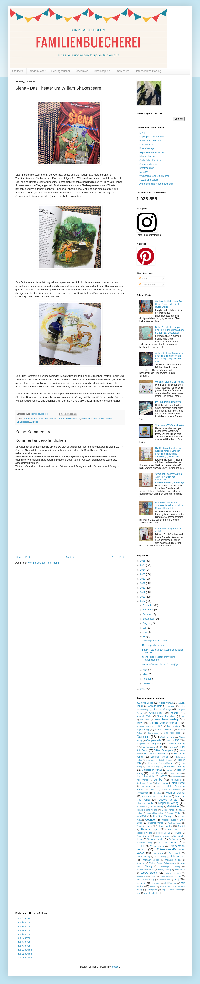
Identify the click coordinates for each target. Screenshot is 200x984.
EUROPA (173, 747)
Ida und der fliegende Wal (168, 402)
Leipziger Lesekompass (151, 136)
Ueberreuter (177, 856)
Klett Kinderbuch (171, 789)
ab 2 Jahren (24, 918)
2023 (143, 574)
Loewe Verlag (168, 799)
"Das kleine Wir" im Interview (170, 425)
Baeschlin (144, 720)
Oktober (147, 614)
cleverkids (156, 883)
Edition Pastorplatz (163, 750)
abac (179, 876)
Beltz (139, 723)
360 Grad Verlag (145, 703)
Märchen (143, 172)
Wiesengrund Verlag (170, 866)
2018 (143, 596)
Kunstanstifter (148, 796)
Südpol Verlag (168, 842)
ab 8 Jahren (24, 941)
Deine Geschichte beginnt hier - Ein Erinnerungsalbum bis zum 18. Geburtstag (169, 330)
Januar (147, 683)
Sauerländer (143, 836)
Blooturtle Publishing (145, 726)
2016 (143, 689)
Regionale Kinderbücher (151, 152)
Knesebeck (142, 792)
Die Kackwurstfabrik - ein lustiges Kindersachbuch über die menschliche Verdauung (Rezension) (168, 452)
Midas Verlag (157, 806)
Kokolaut (157, 793)
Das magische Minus (153, 645)
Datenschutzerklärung (148, 71)
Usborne (140, 863)
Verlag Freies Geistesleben (162, 863)
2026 (143, 560)
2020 (143, 587)
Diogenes (141, 744)
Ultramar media (172, 860)
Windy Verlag (164, 869)
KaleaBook (176, 780)
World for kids (173, 873)
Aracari (171, 706)
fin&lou (153, 887)
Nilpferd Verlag (174, 813)
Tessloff (140, 846)
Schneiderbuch (154, 839)
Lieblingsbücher (60, 71)
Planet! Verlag (165, 826)
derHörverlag (170, 883)
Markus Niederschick (70, 418)
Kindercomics (146, 144)
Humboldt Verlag (175, 773)
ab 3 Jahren (24, 922)
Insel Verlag (142, 780)
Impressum (122, 71)
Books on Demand (164, 729)
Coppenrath (153, 740)
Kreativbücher (146, 168)
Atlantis (174, 713)
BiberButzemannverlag (164, 722)
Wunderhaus (142, 876)
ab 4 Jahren (24, 926)
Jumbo (158, 779)
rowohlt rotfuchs (151, 893)
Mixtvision (173, 806)
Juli (145, 627)
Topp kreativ (175, 853)
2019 (143, 592)
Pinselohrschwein (89, 418)
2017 (143, 601)
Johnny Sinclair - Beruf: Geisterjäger (160, 664)
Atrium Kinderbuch (166, 716)
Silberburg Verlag (144, 843)
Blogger (115, 967)
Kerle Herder (162, 783)
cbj (177, 879)
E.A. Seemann (148, 747)
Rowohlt (177, 833)
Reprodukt (173, 829)
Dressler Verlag (176, 743)
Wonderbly (180, 869)
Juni (145, 632)
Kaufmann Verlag (144, 783)
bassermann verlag (145, 879)
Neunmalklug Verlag (154, 813)
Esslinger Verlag (160, 756)
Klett (153, 789)
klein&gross (152, 890)
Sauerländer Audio (162, 836)
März (146, 674)
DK (177, 740)
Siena (101, 418)
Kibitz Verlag (178, 783)
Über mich (82, 71)
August (147, 623)
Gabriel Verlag (153, 766)
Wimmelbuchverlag (145, 869)
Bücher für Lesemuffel (150, 140)
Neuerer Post (23, 557)
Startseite (18, 71)
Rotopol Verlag (163, 833)
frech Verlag (165, 886)
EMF (161, 747)
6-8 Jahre (28, 418)
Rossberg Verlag (144, 833)
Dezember (148, 605)
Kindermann (146, 786)
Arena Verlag (162, 709)
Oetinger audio (169, 820)
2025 (143, 565)
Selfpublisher (175, 839)
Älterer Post (118, 557)
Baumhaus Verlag (166, 719)
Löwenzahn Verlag (145, 803)
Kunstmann (165, 796)
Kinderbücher (37, 71)
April (145, 670)
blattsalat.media (52, 418)
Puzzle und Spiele (148, 179)
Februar (147, 678)
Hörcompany (176, 776)
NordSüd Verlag (162, 816)
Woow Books (149, 872)
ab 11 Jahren (25, 953)
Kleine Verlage (146, 148)
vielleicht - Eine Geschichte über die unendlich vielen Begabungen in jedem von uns (169, 357)
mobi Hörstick (176, 890)
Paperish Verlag (155, 823)
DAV (169, 740)
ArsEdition (155, 712)
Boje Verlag (143, 729)
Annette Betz (155, 706)
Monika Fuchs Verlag (147, 810)
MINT (142, 132)
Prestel (181, 826)
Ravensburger (149, 829)
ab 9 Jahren (24, 946)
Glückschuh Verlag (152, 770)
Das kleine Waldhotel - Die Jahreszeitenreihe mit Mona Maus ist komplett (169, 505)
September (149, 618)
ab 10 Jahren (25, 949)
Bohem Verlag (174, 726)
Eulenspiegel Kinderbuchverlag (159, 760)
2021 (143, 583)
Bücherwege (153, 733)
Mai (145, 636)
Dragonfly (156, 743)
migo (164, 890)
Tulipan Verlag (143, 856)
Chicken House (167, 737)
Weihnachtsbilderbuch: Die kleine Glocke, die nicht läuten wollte (169, 304)
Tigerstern (157, 853)
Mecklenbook (142, 807)
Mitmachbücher (147, 156)
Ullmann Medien (151, 860)
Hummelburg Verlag (146, 776)
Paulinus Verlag (174, 823)
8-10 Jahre (39, 418)
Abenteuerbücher (148, 164)
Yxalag (153, 876)
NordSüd (141, 816)
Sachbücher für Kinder (150, 160)
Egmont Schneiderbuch (156, 753)
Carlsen (143, 737)
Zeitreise (34, 422)
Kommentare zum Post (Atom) (43, 562)
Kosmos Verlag (175, 792)
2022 (143, 578)
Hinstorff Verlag (156, 773)
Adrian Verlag (166, 703)
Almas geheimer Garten (154, 640)
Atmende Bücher (144, 716)
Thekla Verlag (157, 846)
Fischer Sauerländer (161, 763)
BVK (183, 716)
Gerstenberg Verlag (174, 766)
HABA (170, 770)
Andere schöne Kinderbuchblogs (156, 184)
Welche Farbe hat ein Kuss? (169, 381)
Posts (143, 278)
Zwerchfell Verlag (166, 876)
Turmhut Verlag (160, 856)
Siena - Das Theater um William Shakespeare (158, 658)
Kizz (159, 786)
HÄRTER (163, 776)
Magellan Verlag (168, 803)
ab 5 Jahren (24, 930)
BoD (160, 726)
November (148, 609)
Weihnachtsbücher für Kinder (154, 176)
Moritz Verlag (168, 810)
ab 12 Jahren (25, 957)
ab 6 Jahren (24, 934)
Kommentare (147, 284)
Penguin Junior (144, 826)
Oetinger (150, 819)
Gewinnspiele (102, 71)
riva (138, 893)
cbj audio (141, 883)
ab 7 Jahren (24, 938)
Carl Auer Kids (172, 733)
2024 (143, 570)
